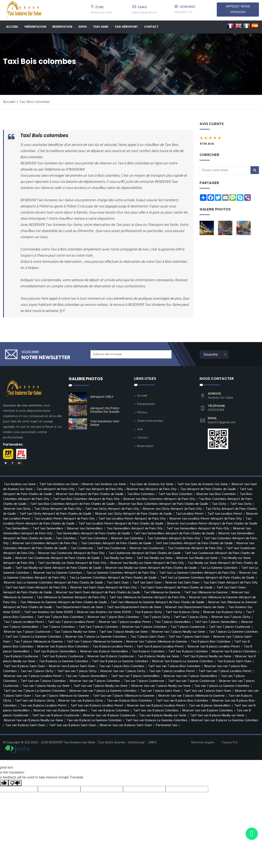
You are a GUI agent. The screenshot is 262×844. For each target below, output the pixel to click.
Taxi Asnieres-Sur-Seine (105, 423)
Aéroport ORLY (102, 397)
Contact (151, 26)
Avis (140, 429)
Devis (82, 26)
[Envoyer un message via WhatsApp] (252, 834)
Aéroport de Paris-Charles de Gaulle (105, 410)
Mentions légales (203, 742)
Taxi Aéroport (126, 26)
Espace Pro (230, 742)
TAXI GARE (100, 26)
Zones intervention (150, 421)
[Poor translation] (14, 783)
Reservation (62, 26)
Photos (142, 412)
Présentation (35, 26)
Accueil (12, 26)
